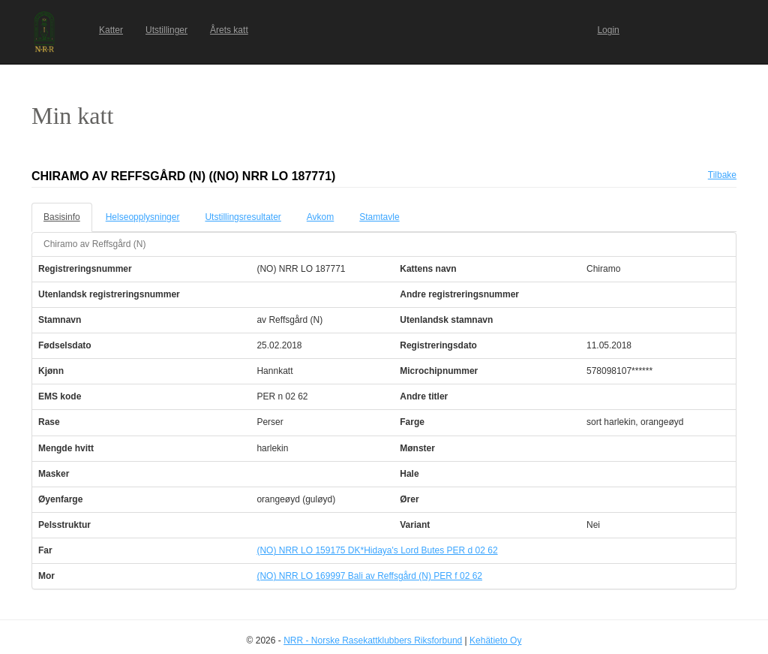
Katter (111, 30)
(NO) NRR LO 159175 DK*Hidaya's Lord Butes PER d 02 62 (376, 550)
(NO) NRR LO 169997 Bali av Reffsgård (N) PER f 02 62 (369, 576)
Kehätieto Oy (495, 640)
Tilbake (722, 175)
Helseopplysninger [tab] (143, 217)
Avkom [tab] (320, 217)
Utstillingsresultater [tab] (242, 217)
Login (608, 30)
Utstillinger (167, 30)
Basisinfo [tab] (62, 217)
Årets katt (229, 30)
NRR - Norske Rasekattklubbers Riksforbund (373, 640)
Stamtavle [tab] (379, 217)
